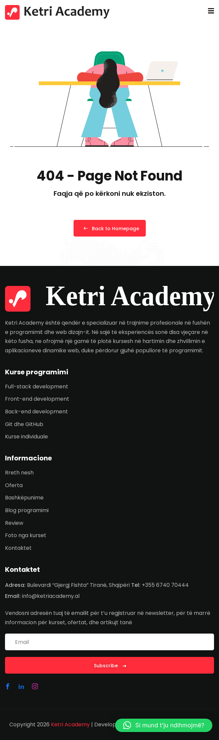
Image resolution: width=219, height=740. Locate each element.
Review (14, 523)
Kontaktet (18, 548)
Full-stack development (36, 386)
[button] (163, 725)
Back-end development (36, 411)
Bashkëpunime (24, 497)
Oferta (14, 485)
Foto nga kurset (25, 535)
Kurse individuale (26, 436)
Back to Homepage (109, 228)
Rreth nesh (19, 472)
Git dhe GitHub (24, 424)
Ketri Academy (70, 724)
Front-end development (37, 399)
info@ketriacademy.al (51, 596)
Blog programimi (27, 510)
